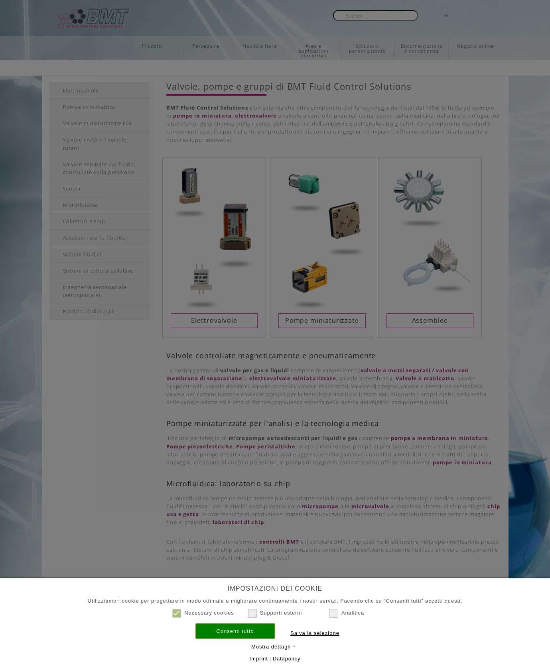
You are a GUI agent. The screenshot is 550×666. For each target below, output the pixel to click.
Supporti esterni (275, 613)
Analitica (346, 613)
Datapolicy (287, 659)
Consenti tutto (235, 631)
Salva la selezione (314, 633)
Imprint (259, 659)
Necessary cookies (203, 613)
